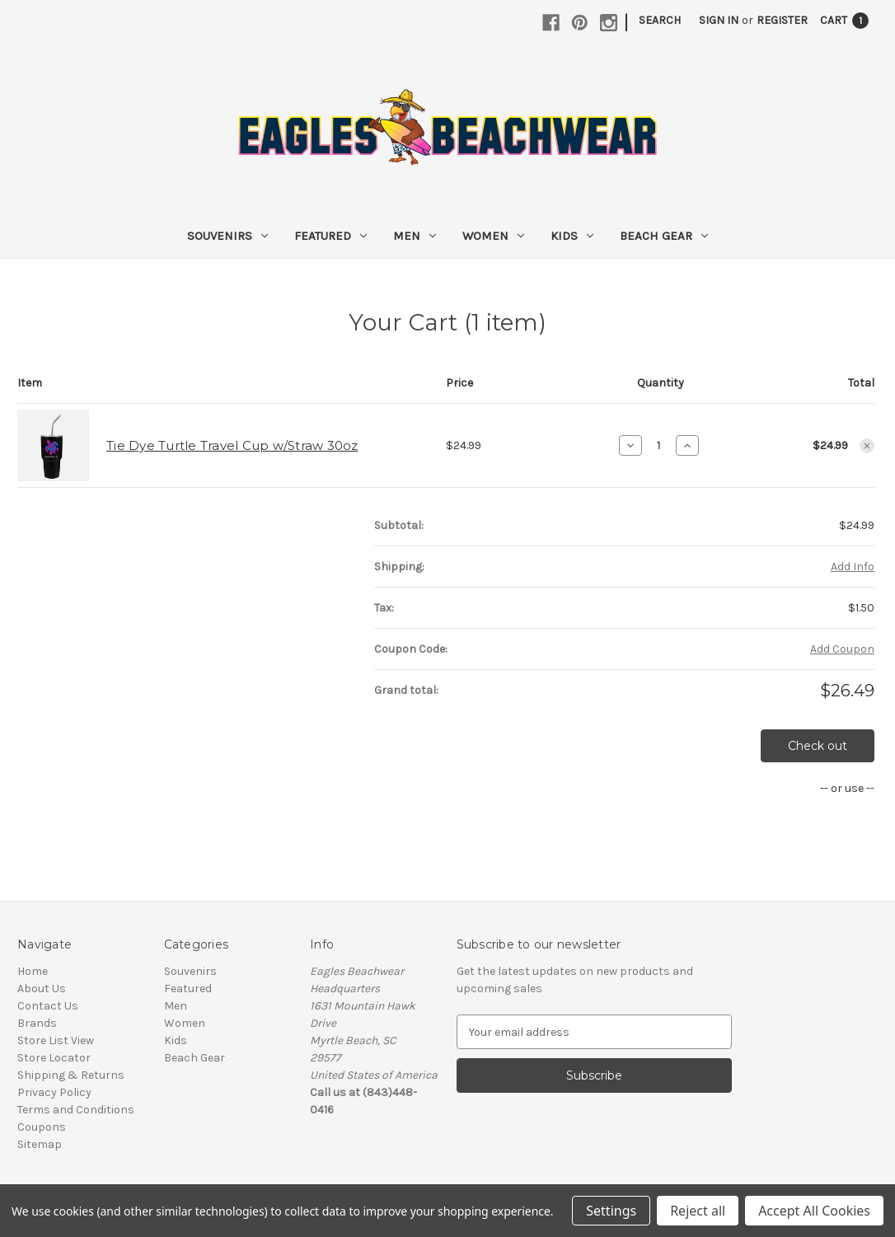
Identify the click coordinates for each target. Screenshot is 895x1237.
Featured (330, 235)
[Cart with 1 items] (844, 20)
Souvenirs (227, 235)
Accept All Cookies (814, 1211)
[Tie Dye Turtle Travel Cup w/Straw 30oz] (658, 445)
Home (32, 971)
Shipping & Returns (70, 1075)
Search (660, 20)
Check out (817, 745)
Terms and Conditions (75, 1110)
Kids (572, 235)
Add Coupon (842, 649)
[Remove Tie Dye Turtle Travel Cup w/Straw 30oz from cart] (867, 445)
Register (782, 20)
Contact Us (47, 1006)
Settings (611, 1211)
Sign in (718, 20)
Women (493, 235)
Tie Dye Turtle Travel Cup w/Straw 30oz (232, 445)
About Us (41, 989)
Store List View (55, 1040)
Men (414, 235)
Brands (37, 1023)
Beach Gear (664, 235)
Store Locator (54, 1058)
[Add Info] (852, 566)
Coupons (41, 1127)
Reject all (697, 1211)
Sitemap (39, 1144)
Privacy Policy (54, 1092)
